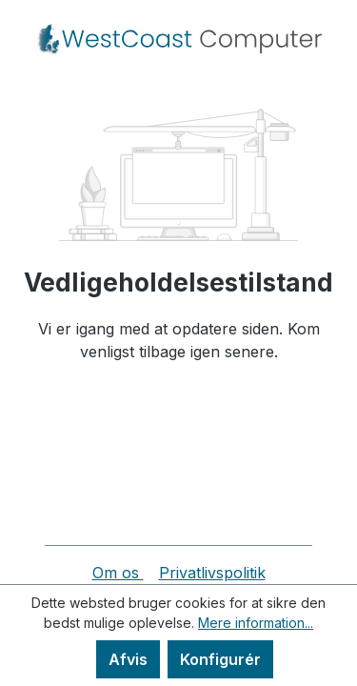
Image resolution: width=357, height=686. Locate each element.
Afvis (128, 659)
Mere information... (255, 623)
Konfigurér (220, 659)
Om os (118, 572)
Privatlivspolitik (212, 572)
